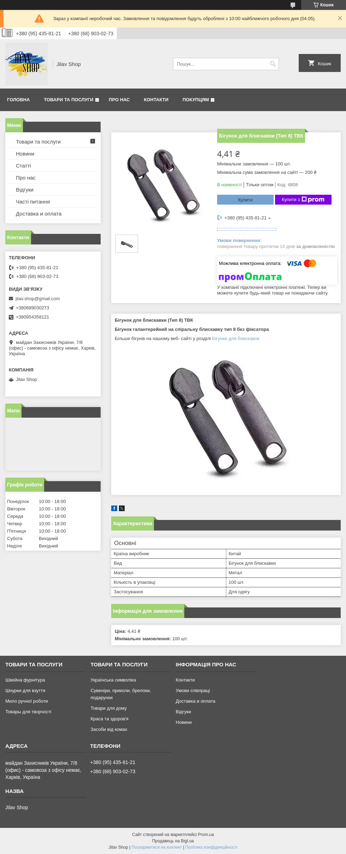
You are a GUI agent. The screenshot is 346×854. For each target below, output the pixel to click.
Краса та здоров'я (109, 718)
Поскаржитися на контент (157, 847)
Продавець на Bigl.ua (173, 840)
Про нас (119, 99)
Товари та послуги (68, 99)
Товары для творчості (28, 711)
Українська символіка (113, 680)
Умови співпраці (193, 690)
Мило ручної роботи (26, 701)
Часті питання (33, 202)
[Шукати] (273, 64)
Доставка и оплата (38, 214)
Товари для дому (108, 708)
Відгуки (25, 190)
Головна (18, 99)
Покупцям (196, 99)
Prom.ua (206, 834)
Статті (23, 166)
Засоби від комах (108, 729)
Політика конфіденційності (211, 847)
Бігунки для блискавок (235, 338)
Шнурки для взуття (25, 690)
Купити (245, 199)
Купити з (303, 199)
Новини (25, 154)
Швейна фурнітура (25, 680)
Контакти (156, 99)
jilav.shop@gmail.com (38, 298)
